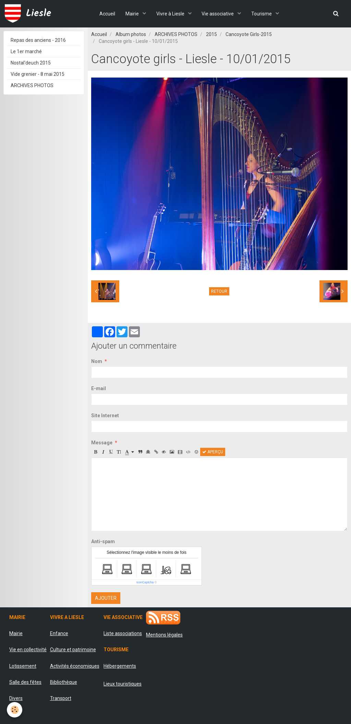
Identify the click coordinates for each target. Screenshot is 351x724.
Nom (96, 361)
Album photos (131, 34)
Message (101, 442)
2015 (211, 34)
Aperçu (212, 451)
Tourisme (262, 13)
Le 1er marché (26, 51)
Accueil (107, 13)
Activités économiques (74, 666)
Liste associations (123, 633)
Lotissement (22, 666)
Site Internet (105, 415)
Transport (60, 698)
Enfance (59, 633)
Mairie (132, 13)
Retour (219, 291)
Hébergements (120, 666)
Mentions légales (164, 635)
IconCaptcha (145, 582)
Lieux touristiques (123, 684)
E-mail (98, 388)
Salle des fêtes (25, 682)
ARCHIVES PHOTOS (176, 34)
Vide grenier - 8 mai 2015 (37, 74)
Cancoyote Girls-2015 (249, 34)
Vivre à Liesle (170, 13)
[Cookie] (14, 709)
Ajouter (106, 598)
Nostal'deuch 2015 (31, 63)
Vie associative (218, 13)
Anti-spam (103, 541)
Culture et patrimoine (73, 649)
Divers (16, 698)
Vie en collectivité (28, 649)
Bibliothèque (63, 682)
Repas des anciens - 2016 (38, 40)
